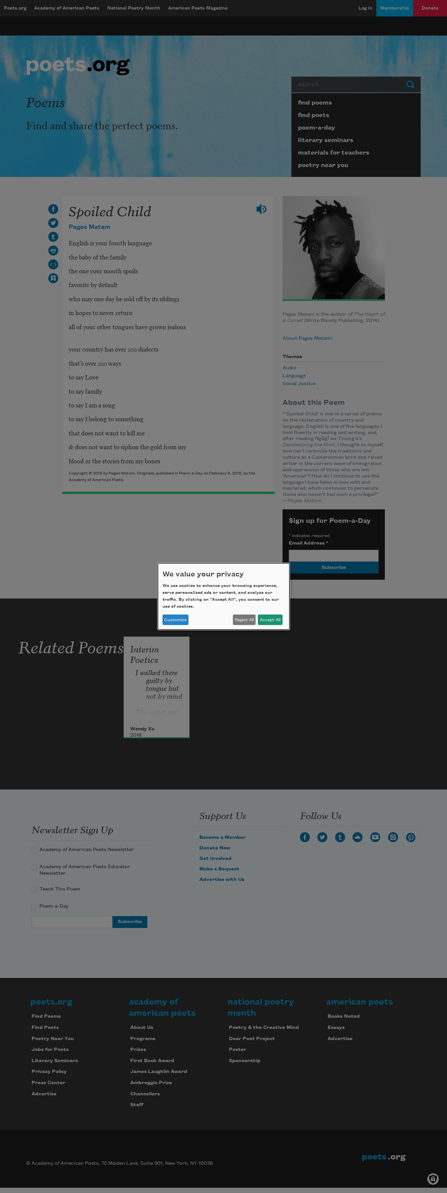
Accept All (270, 620)
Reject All (244, 620)
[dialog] (223, 596)
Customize (175, 620)
